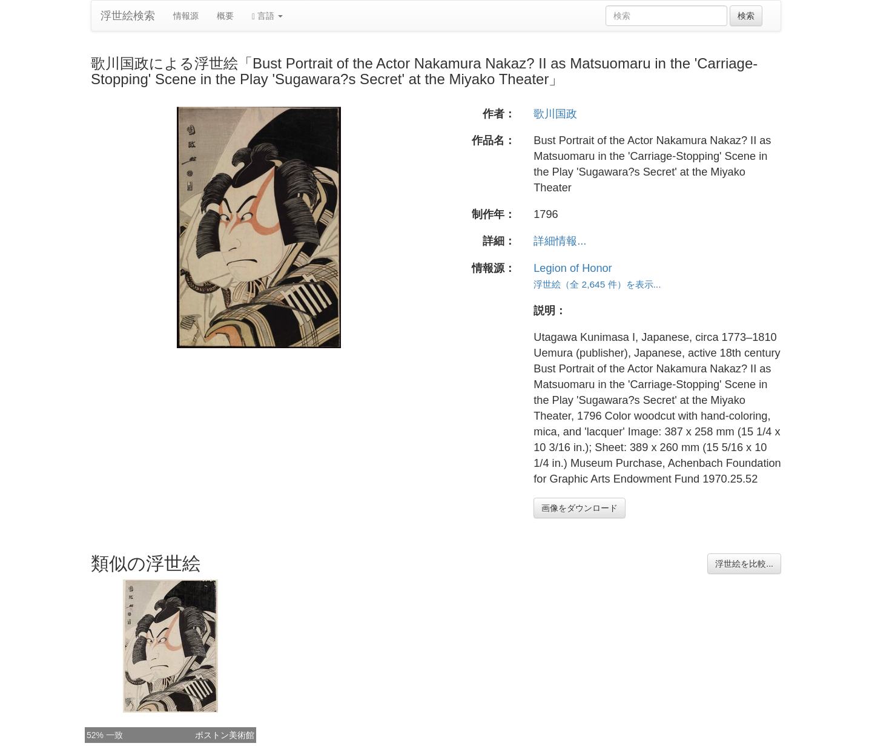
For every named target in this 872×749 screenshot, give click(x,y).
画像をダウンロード (579, 508)
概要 (225, 16)
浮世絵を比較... (744, 564)
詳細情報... (559, 241)
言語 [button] (267, 16)
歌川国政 (555, 114)
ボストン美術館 (224, 735)
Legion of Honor (572, 268)
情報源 (186, 16)
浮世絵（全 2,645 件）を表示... (597, 284)
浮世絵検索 (128, 16)
